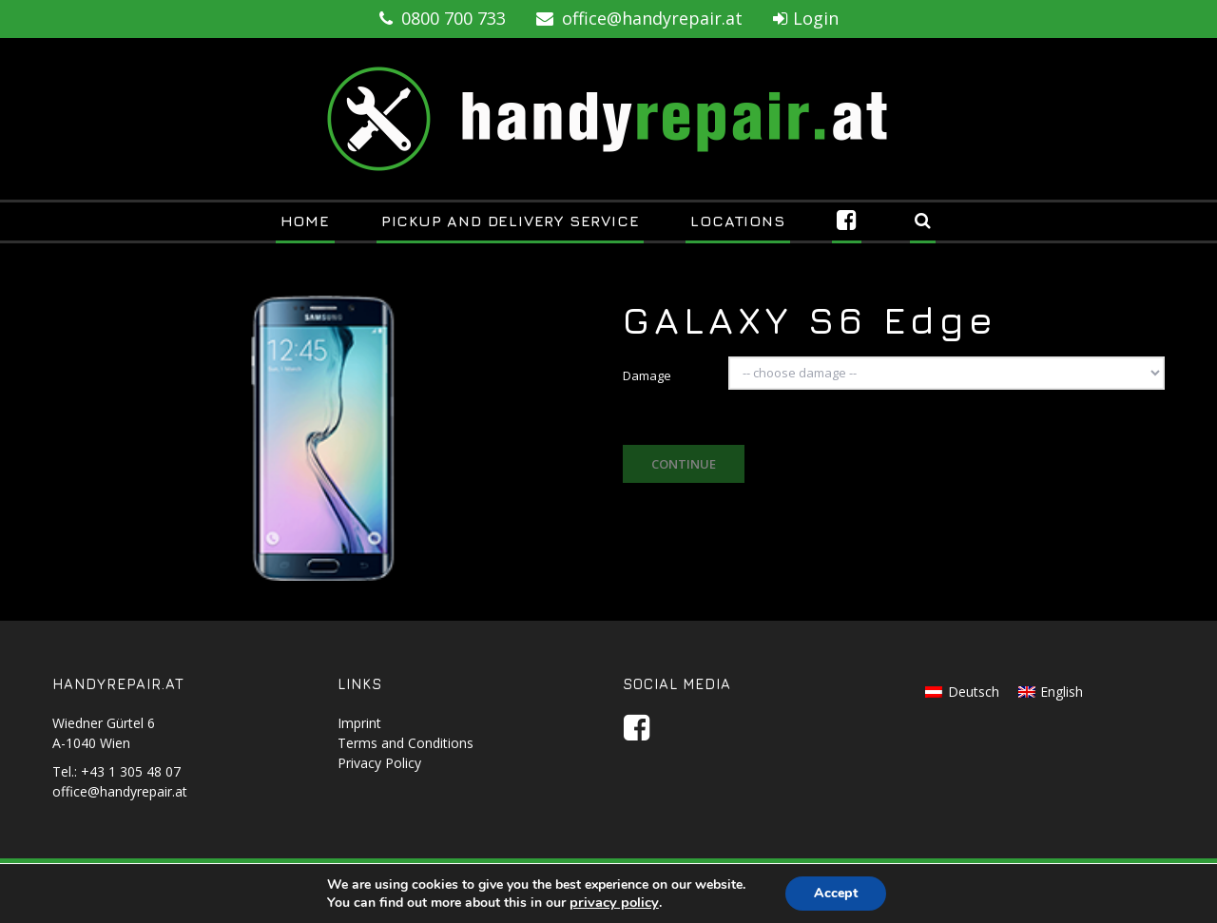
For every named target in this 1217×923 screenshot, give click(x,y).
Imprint (359, 723)
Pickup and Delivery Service (510, 220)
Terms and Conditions (405, 743)
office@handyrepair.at (639, 18)
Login (806, 18)
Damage (647, 375)
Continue (683, 463)
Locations (737, 220)
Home (305, 220)
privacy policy (614, 902)
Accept (836, 893)
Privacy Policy (379, 763)
